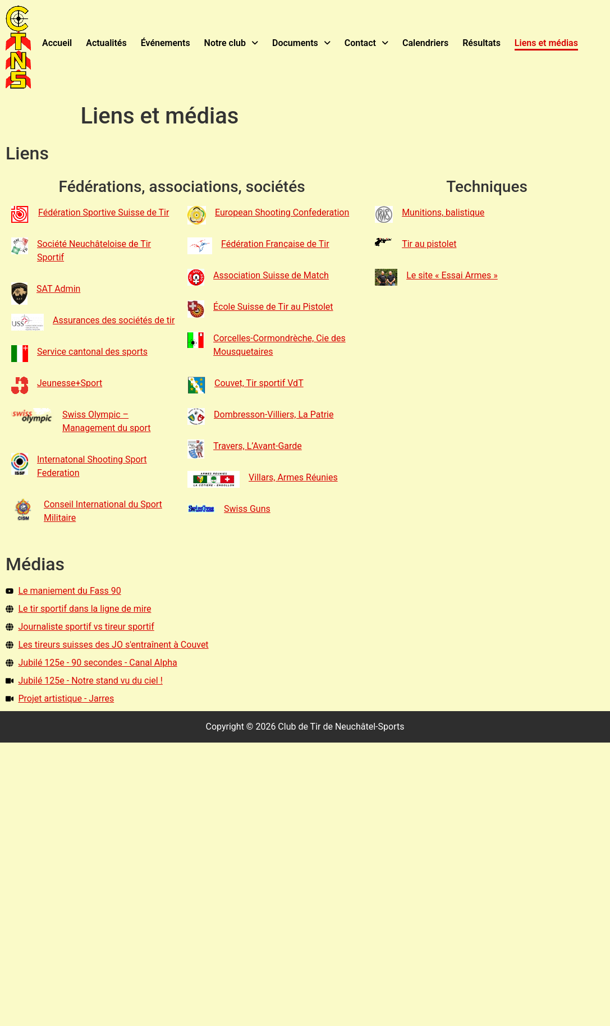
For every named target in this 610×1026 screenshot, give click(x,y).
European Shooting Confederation (282, 212)
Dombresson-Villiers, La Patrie (273, 414)
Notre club (231, 43)
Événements (165, 43)
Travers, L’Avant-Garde (257, 445)
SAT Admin (58, 288)
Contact (366, 43)
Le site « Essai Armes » (452, 274)
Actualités (106, 43)
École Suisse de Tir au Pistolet (273, 306)
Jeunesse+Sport (69, 382)
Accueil (57, 43)
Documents (301, 43)
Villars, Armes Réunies (293, 476)
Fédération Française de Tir (275, 243)
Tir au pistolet (429, 243)
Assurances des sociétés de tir (114, 319)
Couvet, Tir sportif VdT (259, 382)
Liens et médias (545, 43)
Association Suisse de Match (271, 274)
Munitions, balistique (443, 212)
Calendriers (425, 43)
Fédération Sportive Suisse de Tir (103, 212)
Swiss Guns (247, 508)
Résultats (481, 43)
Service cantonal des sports (92, 351)
